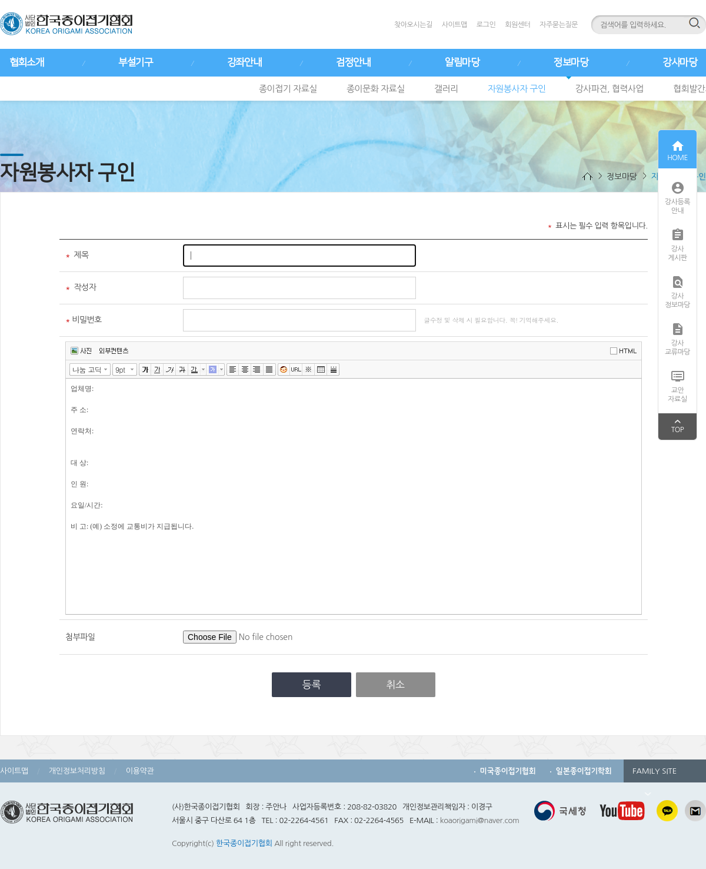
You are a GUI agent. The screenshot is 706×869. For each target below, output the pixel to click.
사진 (81, 350)
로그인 (486, 24)
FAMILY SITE (654, 774)
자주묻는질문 (559, 24)
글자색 (194, 369)
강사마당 (679, 62)
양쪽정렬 (270, 369)
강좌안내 (244, 62)
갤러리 (446, 88)
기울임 (170, 369)
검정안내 (353, 62)
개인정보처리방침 (77, 771)
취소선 (182, 369)
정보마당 (571, 62)
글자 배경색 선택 (222, 369)
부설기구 (135, 62)
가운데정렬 (245, 369)
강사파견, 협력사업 (609, 88)
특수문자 (308, 369)
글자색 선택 (204, 369)
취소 (395, 684)
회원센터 (517, 24)
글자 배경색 (213, 369)
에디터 (625, 350)
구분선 (333, 369)
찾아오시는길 (413, 24)
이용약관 (140, 771)
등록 (311, 684)
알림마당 (462, 62)
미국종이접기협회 (508, 771)
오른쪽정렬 (257, 369)
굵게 (145, 369)
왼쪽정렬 (233, 369)
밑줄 (157, 369)
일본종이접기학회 (584, 771)
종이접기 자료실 (288, 88)
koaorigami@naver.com (479, 820)
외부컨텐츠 (113, 350)
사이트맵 (454, 24)
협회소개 (26, 62)
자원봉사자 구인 (517, 88)
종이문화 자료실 (376, 88)
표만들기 (321, 369)
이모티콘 (284, 369)
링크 (296, 369)
